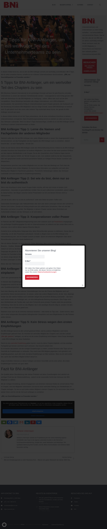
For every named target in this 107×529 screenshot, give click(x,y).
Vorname (28, 254)
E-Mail (28, 261)
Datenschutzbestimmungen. (47, 272)
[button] (4, 524)
